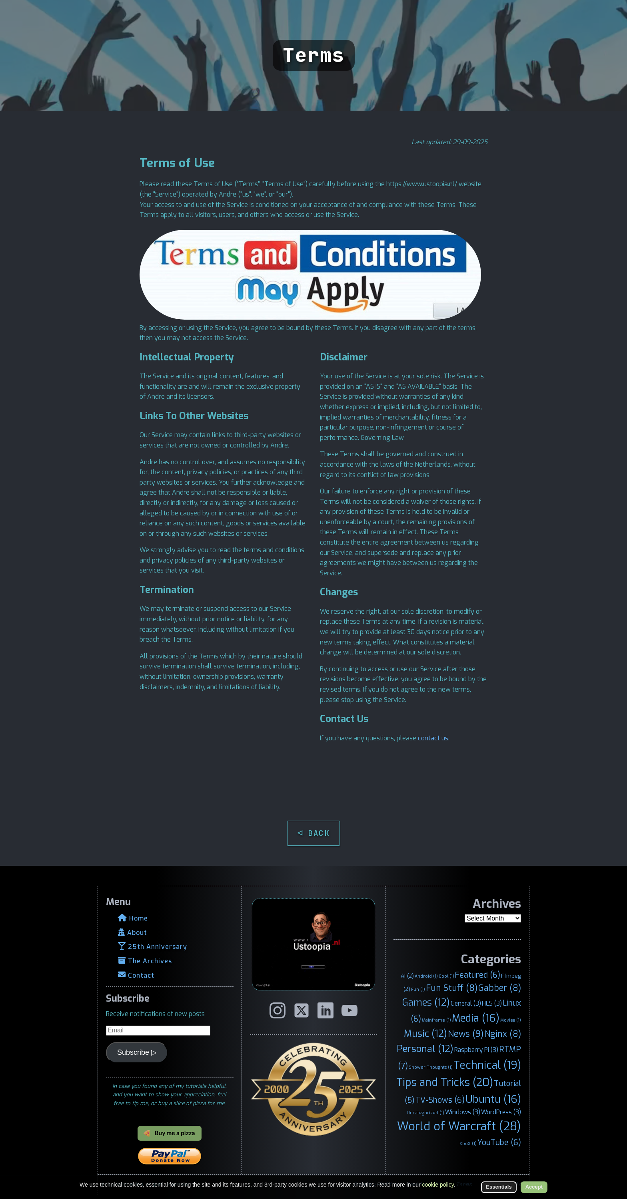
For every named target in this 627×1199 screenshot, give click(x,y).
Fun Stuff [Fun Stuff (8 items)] (451, 988)
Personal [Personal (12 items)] (425, 1048)
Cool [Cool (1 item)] (446, 976)
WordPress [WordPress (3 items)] (501, 1112)
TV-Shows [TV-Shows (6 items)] (440, 1100)
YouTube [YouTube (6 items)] (499, 1142)
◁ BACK (314, 833)
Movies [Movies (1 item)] (510, 1020)
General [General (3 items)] (466, 1003)
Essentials (498, 1187)
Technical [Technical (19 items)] (487, 1065)
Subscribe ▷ (137, 1052)
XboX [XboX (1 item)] (468, 1143)
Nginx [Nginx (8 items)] (503, 1034)
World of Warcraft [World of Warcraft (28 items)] (459, 1126)
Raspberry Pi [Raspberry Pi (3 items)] (476, 1050)
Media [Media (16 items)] (475, 1018)
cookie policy (438, 1184)
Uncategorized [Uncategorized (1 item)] (425, 1112)
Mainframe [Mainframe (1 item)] (436, 1020)
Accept (534, 1187)
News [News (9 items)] (466, 1034)
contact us (433, 738)
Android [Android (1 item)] (426, 976)
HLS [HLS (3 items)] (492, 1003)
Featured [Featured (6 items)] (477, 975)
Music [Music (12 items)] (425, 1033)
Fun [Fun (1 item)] (418, 989)
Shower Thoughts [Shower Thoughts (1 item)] (431, 1067)
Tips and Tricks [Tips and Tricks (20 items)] (444, 1082)
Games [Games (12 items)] (426, 1002)
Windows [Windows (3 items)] (462, 1112)
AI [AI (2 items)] (407, 975)
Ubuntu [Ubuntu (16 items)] (493, 1099)
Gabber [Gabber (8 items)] (499, 988)
